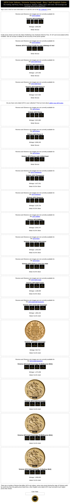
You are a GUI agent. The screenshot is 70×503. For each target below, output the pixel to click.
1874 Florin (36, 238)
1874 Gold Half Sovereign (36, 302)
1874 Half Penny (36, 61)
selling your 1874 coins (56, 103)
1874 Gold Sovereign (36, 361)
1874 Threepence (36, 172)
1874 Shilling (36, 216)
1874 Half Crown (36, 280)
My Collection (43, 9)
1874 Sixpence (36, 194)
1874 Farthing (36, 15)
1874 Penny (36, 109)
